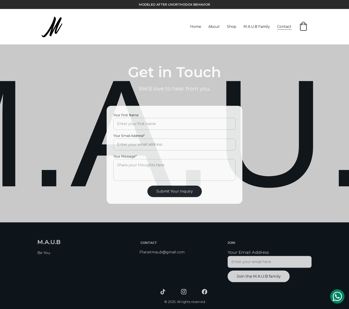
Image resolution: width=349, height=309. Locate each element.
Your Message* (125, 160)
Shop (231, 26)
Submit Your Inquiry (174, 195)
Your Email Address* (128, 140)
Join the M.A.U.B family (259, 278)
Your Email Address (248, 254)
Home (195, 26)
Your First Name (126, 119)
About (214, 26)
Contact (284, 26)
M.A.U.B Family (256, 26)
